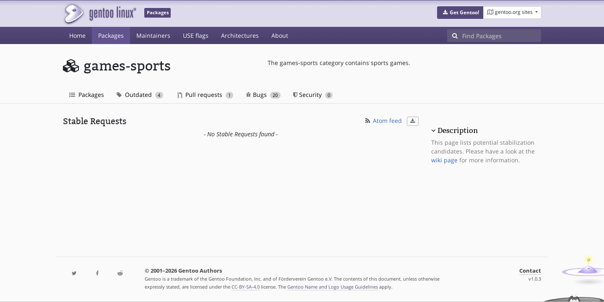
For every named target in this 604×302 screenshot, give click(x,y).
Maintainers (153, 35)
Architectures (240, 35)
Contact (530, 270)
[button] (460, 12)
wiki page (444, 160)
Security (313, 95)
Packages (111, 35)
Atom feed (383, 121)
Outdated (140, 95)
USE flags (195, 35)
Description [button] (457, 130)
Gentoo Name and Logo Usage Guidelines (332, 287)
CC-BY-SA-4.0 (246, 287)
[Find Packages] (501, 35)
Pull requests (205, 95)
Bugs (263, 95)
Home (77, 35)
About (279, 35)
